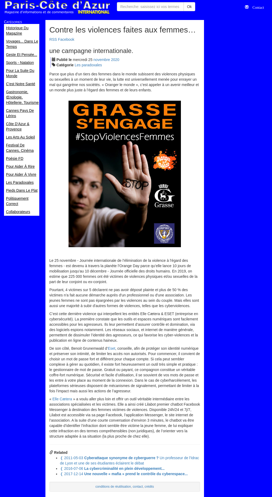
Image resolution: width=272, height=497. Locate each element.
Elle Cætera (62, 399)
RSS (53, 39)
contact (138, 486)
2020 (115, 60)
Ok (189, 7)
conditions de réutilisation (113, 486)
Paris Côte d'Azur (57, 7)
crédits (149, 486)
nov (102, 60)
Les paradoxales (88, 65)
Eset (111, 348)
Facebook (66, 39)
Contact (256, 7)
